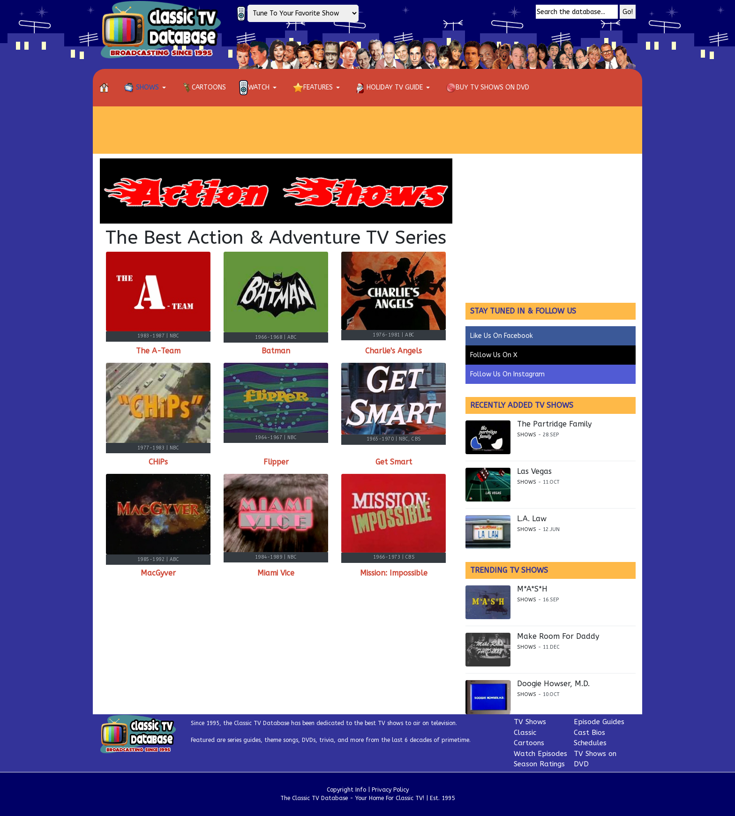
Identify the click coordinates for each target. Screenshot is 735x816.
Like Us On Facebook (501, 336)
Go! (627, 12)
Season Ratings (539, 764)
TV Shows (530, 722)
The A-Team (158, 350)
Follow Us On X (494, 355)
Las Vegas (534, 471)
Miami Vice (275, 573)
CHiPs (158, 461)
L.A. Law (532, 519)
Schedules (590, 743)
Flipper (276, 461)
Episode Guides (599, 722)
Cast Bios (589, 732)
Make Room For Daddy (558, 636)
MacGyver (158, 573)
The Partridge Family (554, 424)
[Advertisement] (367, 130)
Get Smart (393, 461)
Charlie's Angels (393, 350)
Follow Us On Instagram (507, 374)
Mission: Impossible (394, 573)
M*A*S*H (532, 589)
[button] (147, 87)
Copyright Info (346, 789)
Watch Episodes (540, 753)
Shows (526, 435)
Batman (276, 350)
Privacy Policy (390, 789)
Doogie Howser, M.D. (553, 684)
